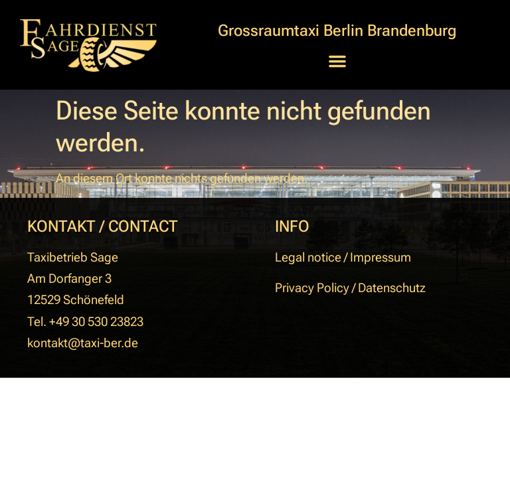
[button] (337, 61)
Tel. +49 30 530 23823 (85, 321)
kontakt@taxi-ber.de (82, 343)
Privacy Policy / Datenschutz (350, 287)
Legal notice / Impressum (343, 257)
